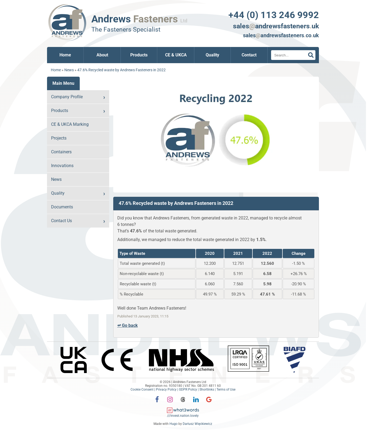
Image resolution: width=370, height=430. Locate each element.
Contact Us (61, 220)
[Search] (293, 55)
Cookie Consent (142, 389)
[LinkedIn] (196, 403)
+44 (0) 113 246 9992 (273, 14)
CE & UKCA (176, 54)
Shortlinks (206, 389)
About (102, 54)
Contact (249, 54)
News (69, 70)
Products (139, 54)
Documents (62, 206)
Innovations (62, 165)
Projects (58, 138)
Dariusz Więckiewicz (197, 424)
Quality (212, 54)
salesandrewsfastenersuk (276, 26)
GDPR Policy (188, 389)
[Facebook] (157, 403)
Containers (61, 151)
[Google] (209, 403)
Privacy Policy (166, 389)
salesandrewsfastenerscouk (281, 35)
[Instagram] (170, 403)
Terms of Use (225, 389)
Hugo (173, 424)
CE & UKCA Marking (70, 124)
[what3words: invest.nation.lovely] (183, 414)
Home (65, 54)
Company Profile (67, 96)
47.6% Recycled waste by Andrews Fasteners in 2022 (121, 70)
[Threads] (183, 403)
